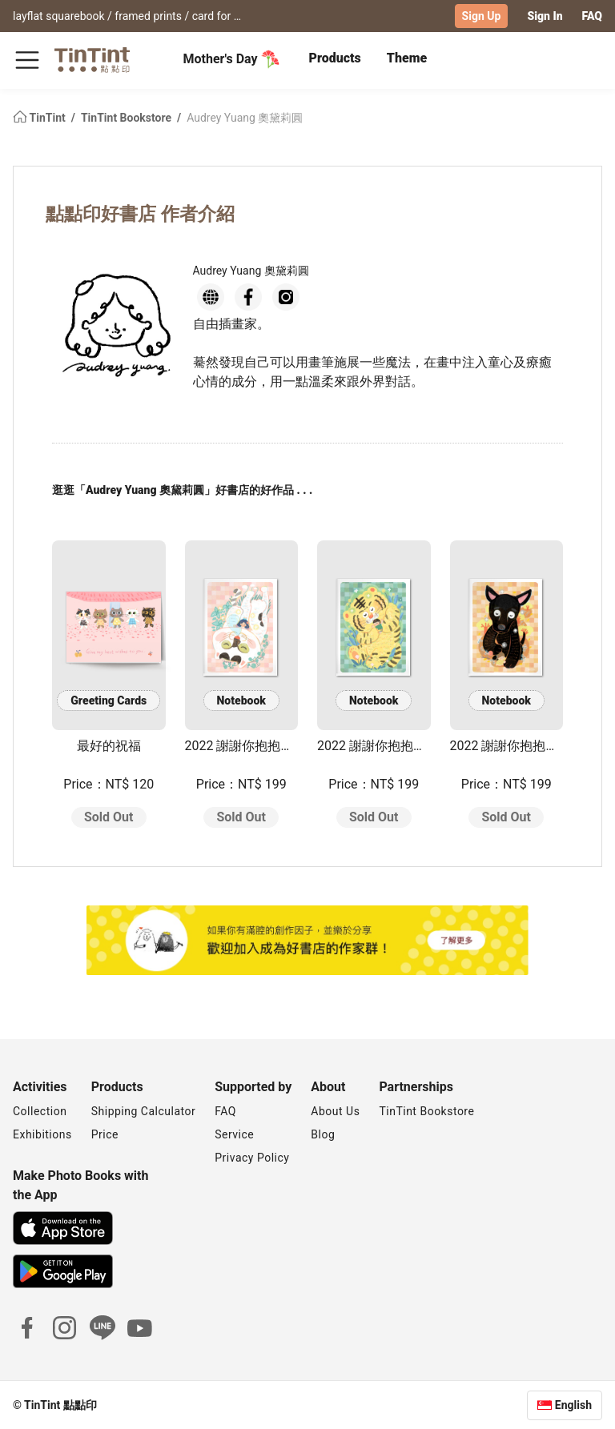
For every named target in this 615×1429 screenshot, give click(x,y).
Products (335, 58)
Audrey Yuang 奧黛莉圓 (245, 116)
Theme (407, 58)
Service (234, 1133)
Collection (39, 1110)
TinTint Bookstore (128, 116)
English (573, 1404)
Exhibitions (42, 1133)
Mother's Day (231, 59)
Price (105, 1133)
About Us (335, 1110)
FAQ (592, 16)
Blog (323, 1133)
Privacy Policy (252, 1156)
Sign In (544, 16)
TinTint (40, 116)
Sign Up (481, 16)
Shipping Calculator (143, 1110)
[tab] (335, 60)
